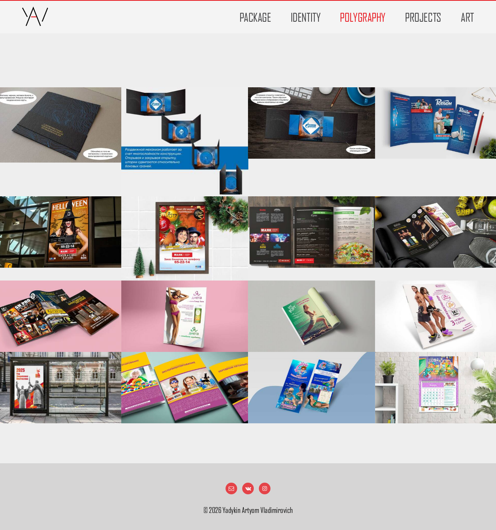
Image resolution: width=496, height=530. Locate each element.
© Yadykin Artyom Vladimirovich (248, 510)
